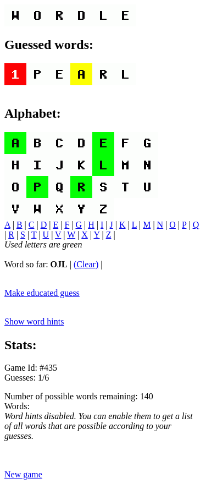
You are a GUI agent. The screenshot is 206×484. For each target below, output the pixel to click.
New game (23, 474)
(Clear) (86, 264)
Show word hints (34, 321)
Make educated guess (42, 293)
